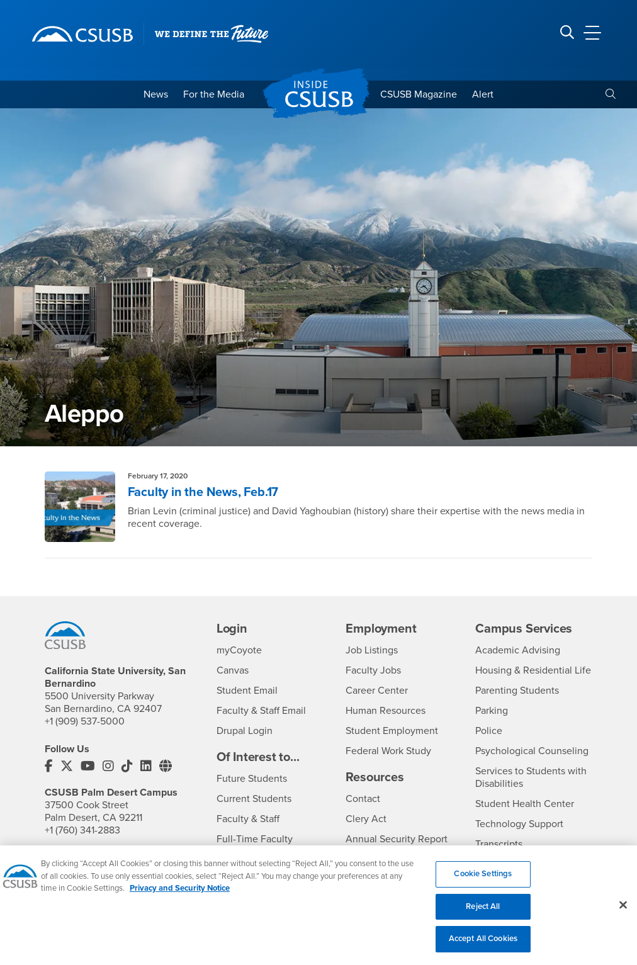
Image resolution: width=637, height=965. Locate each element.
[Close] (623, 913)
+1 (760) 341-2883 (82, 830)
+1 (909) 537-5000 (85, 721)
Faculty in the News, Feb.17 (203, 492)
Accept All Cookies (483, 947)
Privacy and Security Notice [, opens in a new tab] (180, 896)
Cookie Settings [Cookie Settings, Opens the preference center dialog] (483, 882)
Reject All (483, 915)
